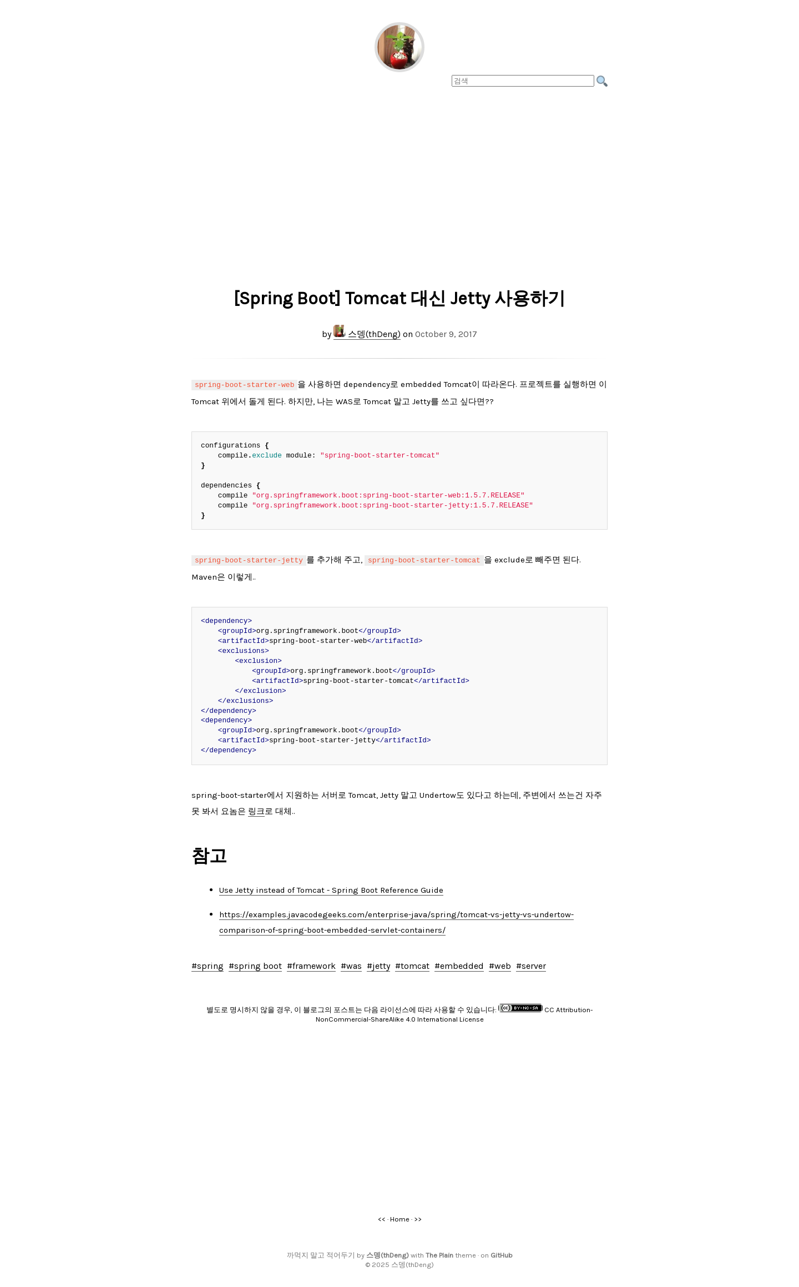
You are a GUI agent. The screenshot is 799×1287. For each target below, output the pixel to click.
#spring (207, 963)
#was (351, 963)
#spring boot (255, 963)
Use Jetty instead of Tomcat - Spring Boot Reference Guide (331, 888)
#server (531, 963)
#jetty (378, 963)
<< (382, 1217)
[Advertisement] (399, 184)
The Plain (439, 1253)
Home (399, 1217)
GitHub (501, 1253)
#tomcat (412, 963)
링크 (256, 809)
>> (418, 1217)
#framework (311, 963)
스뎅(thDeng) (367, 334)
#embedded (459, 963)
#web (500, 963)
